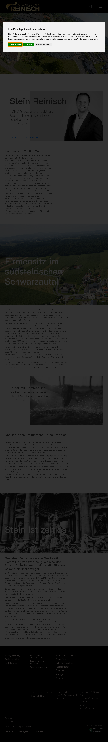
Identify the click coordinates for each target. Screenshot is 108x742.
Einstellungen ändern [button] (43, 44)
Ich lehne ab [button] (28, 44)
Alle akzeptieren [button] (15, 44)
